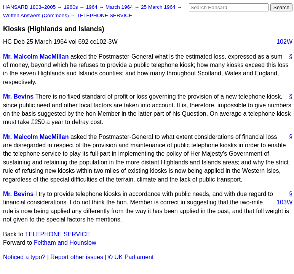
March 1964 (119, 7)
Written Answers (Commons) (36, 15)
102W (284, 41)
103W (284, 202)
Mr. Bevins (18, 96)
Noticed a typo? (24, 257)
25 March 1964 (159, 7)
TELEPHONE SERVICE (105, 15)
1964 (92, 7)
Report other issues (76, 257)
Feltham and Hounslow (65, 242)
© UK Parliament (130, 257)
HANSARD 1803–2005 (29, 7)
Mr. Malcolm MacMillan (36, 56)
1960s (71, 7)
